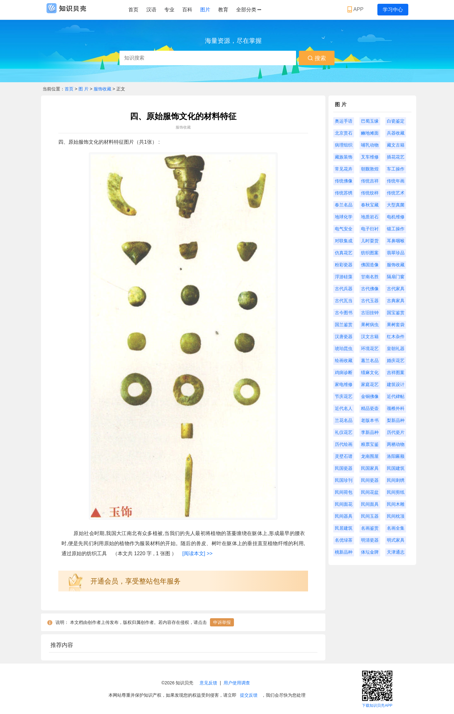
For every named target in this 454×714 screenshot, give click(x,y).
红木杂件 (396, 336)
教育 (223, 9)
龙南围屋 (370, 456)
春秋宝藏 (370, 204)
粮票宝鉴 (370, 444)
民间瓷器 (370, 480)
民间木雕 (396, 504)
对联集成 (343, 240)
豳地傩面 (370, 132)
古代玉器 (370, 300)
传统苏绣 (343, 192)
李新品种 (370, 432)
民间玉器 (370, 516)
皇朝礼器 (396, 348)
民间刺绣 (396, 480)
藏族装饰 (343, 156)
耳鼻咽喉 (396, 240)
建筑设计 (396, 384)
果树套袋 (396, 324)
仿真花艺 (343, 252)
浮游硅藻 (343, 276)
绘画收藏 (343, 360)
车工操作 (396, 168)
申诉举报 (222, 622)
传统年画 (396, 180)
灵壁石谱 (343, 456)
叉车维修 (370, 156)
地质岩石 (370, 216)
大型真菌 (396, 204)
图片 (205, 9)
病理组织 (343, 144)
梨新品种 (396, 420)
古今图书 (343, 312)
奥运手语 (343, 121)
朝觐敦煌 (370, 168)
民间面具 (370, 504)
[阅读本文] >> (197, 553)
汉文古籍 (370, 336)
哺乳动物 (370, 144)
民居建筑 (343, 528)
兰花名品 (343, 420)
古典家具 (396, 300)
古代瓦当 (343, 300)
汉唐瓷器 (343, 336)
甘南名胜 (370, 276)
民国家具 (370, 468)
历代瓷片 (396, 432)
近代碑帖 (396, 396)
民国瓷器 (343, 468)
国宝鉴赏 (396, 312)
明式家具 (396, 540)
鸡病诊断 (343, 372)
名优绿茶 (343, 540)
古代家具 (396, 288)
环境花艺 (370, 348)
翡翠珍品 (396, 252)
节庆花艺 (343, 396)
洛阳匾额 (396, 456)
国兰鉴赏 (343, 324)
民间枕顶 (396, 516)
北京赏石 (343, 132)
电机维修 (396, 216)
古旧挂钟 (370, 312)
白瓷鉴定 (396, 121)
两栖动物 (396, 444)
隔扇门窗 (396, 276)
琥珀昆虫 (343, 348)
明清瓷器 (370, 540)
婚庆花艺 (396, 360)
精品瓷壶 (370, 408)
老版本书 (370, 420)
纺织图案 (370, 252)
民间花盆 (370, 492)
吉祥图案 (396, 372)
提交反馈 (249, 695)
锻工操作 (396, 228)
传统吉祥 (370, 180)
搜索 (316, 58)
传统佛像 (343, 180)
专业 (169, 9)
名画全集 (396, 528)
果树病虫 (370, 324)
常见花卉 (343, 168)
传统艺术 (396, 192)
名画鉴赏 (370, 528)
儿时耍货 (370, 240)
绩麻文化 (370, 372)
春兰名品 (343, 204)
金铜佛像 (370, 396)
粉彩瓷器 (343, 264)
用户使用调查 (237, 682)
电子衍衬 (370, 228)
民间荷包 (343, 492)
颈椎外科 (396, 408)
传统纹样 (370, 192)
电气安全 (343, 228)
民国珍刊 (343, 480)
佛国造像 (370, 264)
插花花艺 (396, 156)
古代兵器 (343, 288)
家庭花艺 (370, 384)
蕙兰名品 (370, 360)
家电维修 (343, 384)
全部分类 (248, 10)
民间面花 (343, 504)
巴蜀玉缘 (370, 121)
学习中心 (393, 9)
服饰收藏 (102, 88)
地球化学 (343, 216)
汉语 (151, 9)
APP (356, 9)
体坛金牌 (370, 552)
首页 (133, 9)
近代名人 (343, 408)
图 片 (84, 88)
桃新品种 (343, 552)
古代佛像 (370, 288)
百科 (187, 9)
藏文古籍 (396, 144)
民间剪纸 (396, 492)
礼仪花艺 (343, 432)
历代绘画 (343, 444)
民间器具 (343, 516)
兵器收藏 (396, 132)
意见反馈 (208, 682)
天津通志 (396, 552)
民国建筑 (396, 468)
